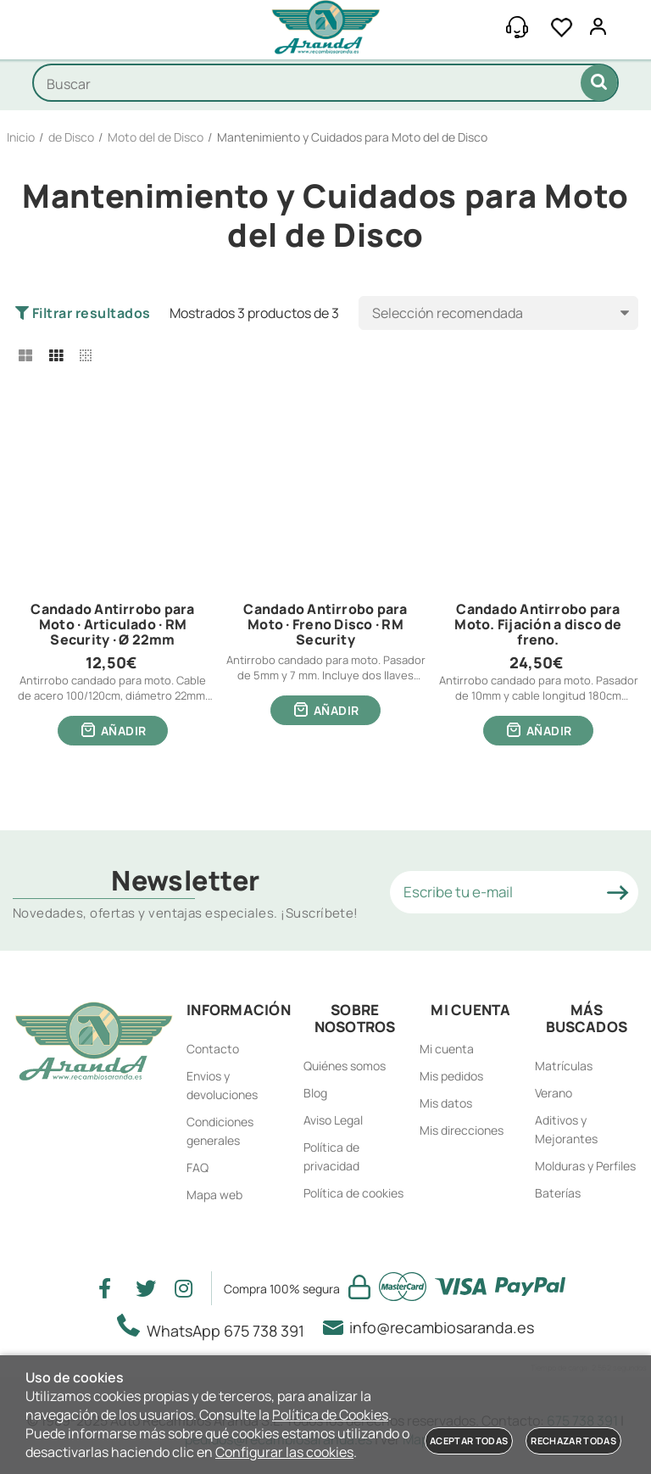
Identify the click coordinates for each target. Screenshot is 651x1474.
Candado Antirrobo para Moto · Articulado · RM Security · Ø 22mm (112, 624)
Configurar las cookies (284, 1452)
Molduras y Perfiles (585, 1166)
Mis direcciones (462, 1130)
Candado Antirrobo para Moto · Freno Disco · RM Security (325, 624)
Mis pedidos (451, 1076)
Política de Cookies (330, 1414)
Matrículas (564, 1066)
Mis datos (446, 1103)
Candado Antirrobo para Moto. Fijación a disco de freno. (537, 624)
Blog (315, 1093)
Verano (553, 1093)
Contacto (212, 1049)
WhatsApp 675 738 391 (215, 1327)
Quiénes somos (344, 1066)
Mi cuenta (447, 1049)
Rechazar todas (573, 1440)
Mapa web (214, 1194)
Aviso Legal (333, 1120)
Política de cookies (353, 1193)
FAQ (197, 1167)
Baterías (558, 1193)
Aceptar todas (469, 1440)
